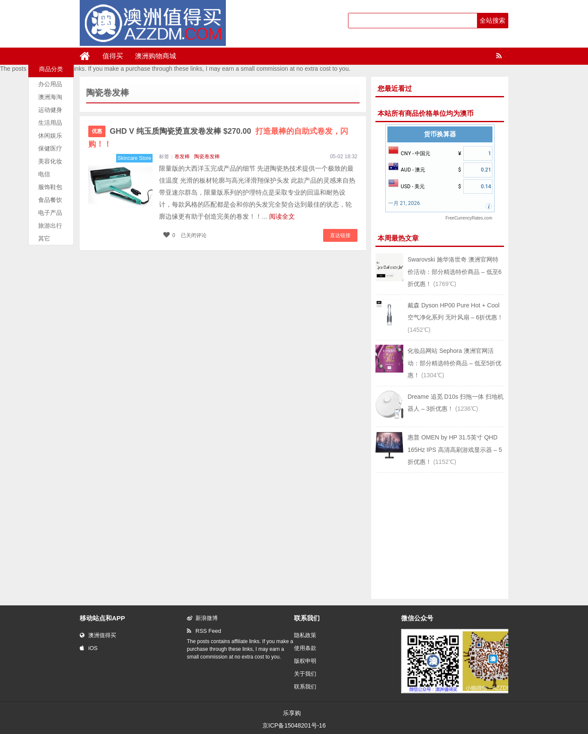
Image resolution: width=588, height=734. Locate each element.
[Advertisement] (439, 535)
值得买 (112, 56)
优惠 (97, 131)
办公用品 (50, 84)
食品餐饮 (50, 199)
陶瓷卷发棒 (207, 156)
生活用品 (50, 122)
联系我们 (305, 686)
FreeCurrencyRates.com (469, 218)
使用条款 (305, 648)
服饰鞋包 (50, 187)
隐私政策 (305, 635)
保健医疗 (50, 148)
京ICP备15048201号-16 (294, 725)
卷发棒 (182, 156)
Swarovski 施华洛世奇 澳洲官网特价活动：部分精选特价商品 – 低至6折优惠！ (454, 271)
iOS (89, 648)
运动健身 (50, 109)
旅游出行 (50, 225)
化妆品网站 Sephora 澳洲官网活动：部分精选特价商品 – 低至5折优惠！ (454, 363)
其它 (44, 238)
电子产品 (50, 212)
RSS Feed (204, 631)
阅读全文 (282, 216)
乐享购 (292, 713)
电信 (44, 174)
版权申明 (305, 661)
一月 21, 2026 (404, 203)
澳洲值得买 (98, 635)
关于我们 (305, 674)
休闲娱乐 (50, 135)
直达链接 (340, 235)
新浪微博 (202, 618)
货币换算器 (440, 134)
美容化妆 (50, 161)
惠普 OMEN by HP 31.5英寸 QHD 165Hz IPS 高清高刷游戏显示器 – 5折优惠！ (455, 449)
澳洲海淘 (50, 96)
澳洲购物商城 (155, 56)
